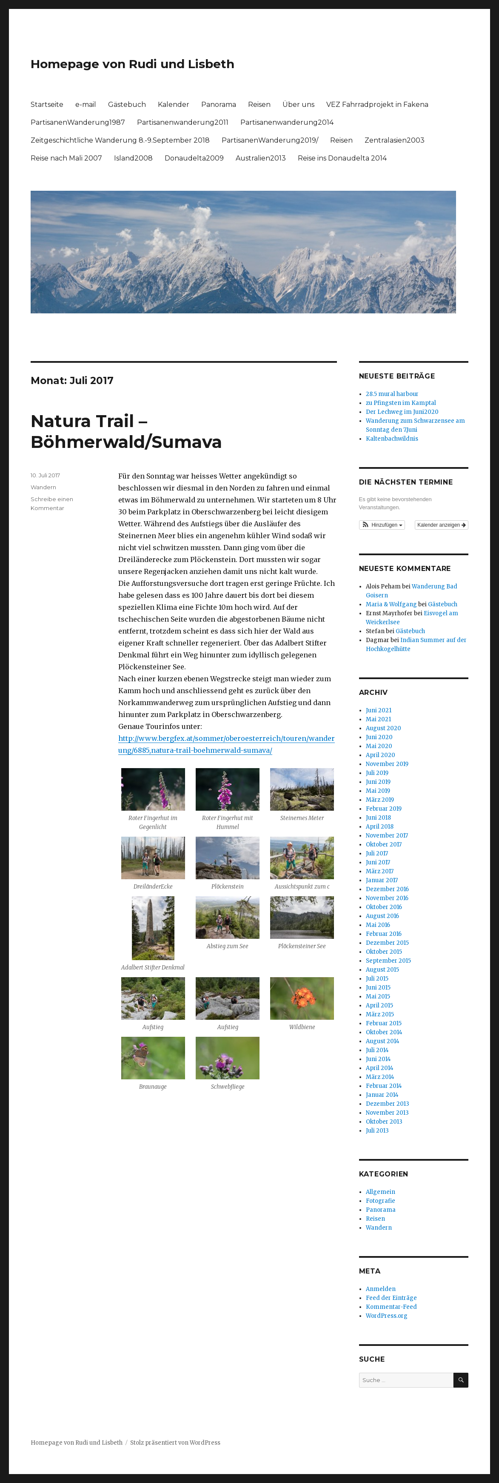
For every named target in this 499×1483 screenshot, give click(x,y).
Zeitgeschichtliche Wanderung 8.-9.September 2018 (120, 140)
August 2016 (382, 916)
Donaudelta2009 (194, 158)
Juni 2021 (378, 710)
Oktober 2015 (384, 951)
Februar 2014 (384, 1086)
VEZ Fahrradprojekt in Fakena (377, 104)
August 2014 (382, 1041)
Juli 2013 (377, 1130)
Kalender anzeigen (441, 525)
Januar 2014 (382, 1095)
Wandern (43, 487)
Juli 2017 (377, 853)
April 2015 (379, 1005)
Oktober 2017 (384, 844)
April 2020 (380, 755)
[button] (382, 525)
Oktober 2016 (384, 907)
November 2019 (387, 764)
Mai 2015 (378, 996)
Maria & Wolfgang (391, 604)
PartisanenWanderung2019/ (270, 140)
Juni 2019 (378, 782)
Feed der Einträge (391, 1298)
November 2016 (387, 898)
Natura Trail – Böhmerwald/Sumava (126, 431)
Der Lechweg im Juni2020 (402, 412)
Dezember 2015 (387, 943)
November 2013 (387, 1112)
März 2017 (379, 871)
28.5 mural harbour (392, 394)
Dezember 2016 (387, 889)
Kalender (173, 104)
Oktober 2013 (384, 1121)
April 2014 (379, 1068)
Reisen (259, 104)
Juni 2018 (378, 817)
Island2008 (133, 158)
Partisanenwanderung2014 (287, 122)
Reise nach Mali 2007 (66, 158)
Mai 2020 (379, 746)
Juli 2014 (377, 1050)
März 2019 (380, 799)
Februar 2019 (384, 808)
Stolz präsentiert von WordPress (175, 1442)
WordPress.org (387, 1315)
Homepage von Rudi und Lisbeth (132, 64)
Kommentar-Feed (391, 1307)
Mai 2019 (378, 791)
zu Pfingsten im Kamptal (401, 403)
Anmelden (381, 1289)
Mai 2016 (378, 925)
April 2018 (379, 826)
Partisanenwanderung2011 (182, 122)
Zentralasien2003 (395, 140)
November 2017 (387, 835)
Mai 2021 (378, 719)
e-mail (85, 104)
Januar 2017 (382, 880)
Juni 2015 (378, 987)
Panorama (218, 104)
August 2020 (383, 728)
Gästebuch (127, 104)
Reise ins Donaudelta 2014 (342, 158)
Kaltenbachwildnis (392, 438)
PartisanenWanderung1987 (78, 122)
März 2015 (380, 1014)
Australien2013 (261, 158)
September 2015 (388, 960)
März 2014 (380, 1077)
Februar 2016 (384, 934)
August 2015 (382, 969)
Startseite (47, 104)
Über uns (298, 104)
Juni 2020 (379, 737)
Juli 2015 (377, 978)
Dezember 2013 (387, 1103)
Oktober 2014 (384, 1032)
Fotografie (380, 1201)
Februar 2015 (384, 1023)
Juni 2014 (378, 1059)
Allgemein (380, 1192)
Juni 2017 (378, 862)
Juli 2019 (377, 773)
